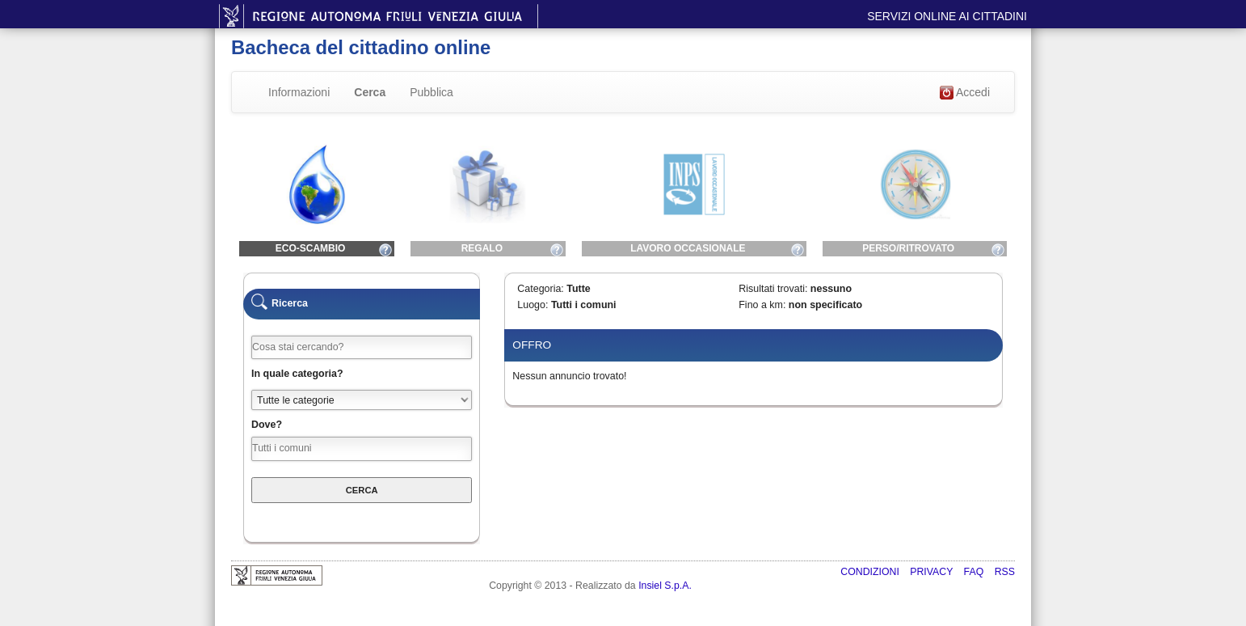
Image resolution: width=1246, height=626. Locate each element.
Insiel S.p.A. (665, 585)
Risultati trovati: (773, 288)
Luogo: (532, 305)
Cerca (369, 92)
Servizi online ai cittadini (947, 16)
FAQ (975, 571)
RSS (1005, 571)
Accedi (965, 93)
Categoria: (540, 288)
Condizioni (871, 571)
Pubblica (431, 92)
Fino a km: (762, 305)
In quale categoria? (297, 373)
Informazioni (299, 92)
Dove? (266, 424)
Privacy (932, 571)
